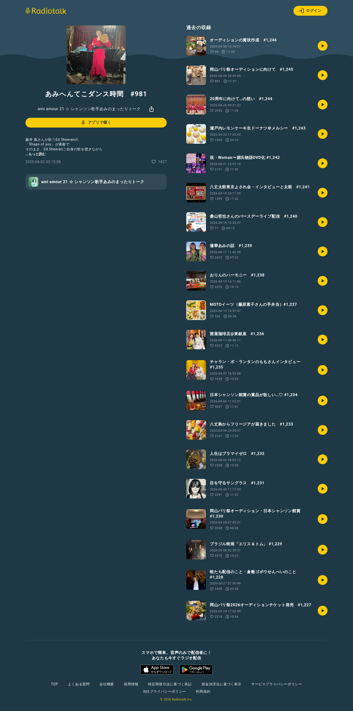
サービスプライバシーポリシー (276, 684)
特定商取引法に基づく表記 (170, 684)
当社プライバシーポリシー (164, 691)
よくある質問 (79, 684)
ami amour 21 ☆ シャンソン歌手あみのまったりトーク (89, 109)
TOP (54, 684)
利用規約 (203, 691)
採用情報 (131, 684)
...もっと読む (35, 154)
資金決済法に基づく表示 (221, 684)
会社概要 (107, 684)
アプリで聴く (95, 123)
